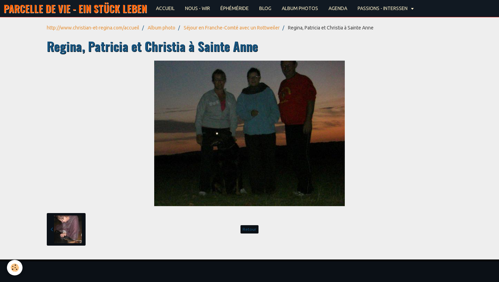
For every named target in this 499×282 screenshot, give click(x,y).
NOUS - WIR (197, 8)
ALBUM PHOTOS (300, 8)
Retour (249, 229)
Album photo (161, 27)
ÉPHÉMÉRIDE (234, 8)
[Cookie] (15, 267)
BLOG (265, 8)
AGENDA (338, 8)
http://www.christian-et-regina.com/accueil (93, 27)
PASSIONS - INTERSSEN (383, 8)
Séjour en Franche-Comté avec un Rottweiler (232, 27)
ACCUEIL (165, 8)
